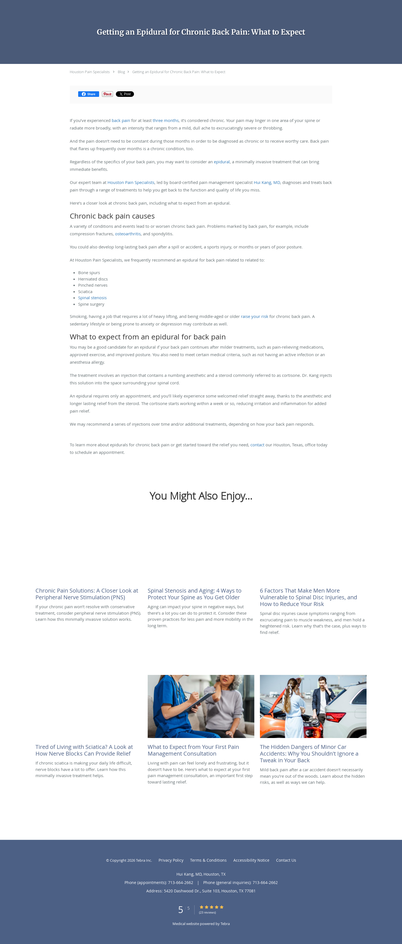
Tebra (225, 923)
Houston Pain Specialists (90, 71)
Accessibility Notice (251, 860)
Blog (121, 71)
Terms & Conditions (208, 860)
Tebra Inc (143, 860)
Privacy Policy (171, 860)
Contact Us (286, 860)
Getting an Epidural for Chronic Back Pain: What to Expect (178, 71)
